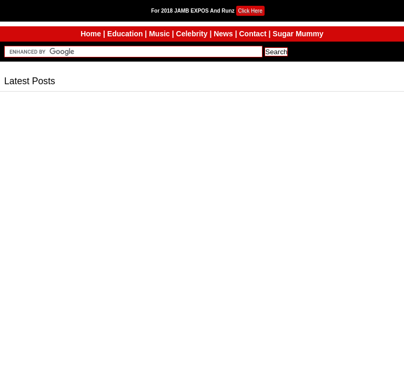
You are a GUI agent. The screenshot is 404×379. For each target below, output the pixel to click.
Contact (252, 33)
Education (125, 33)
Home (90, 33)
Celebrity (192, 33)
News (223, 33)
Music (159, 33)
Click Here (250, 11)
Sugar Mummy (297, 33)
